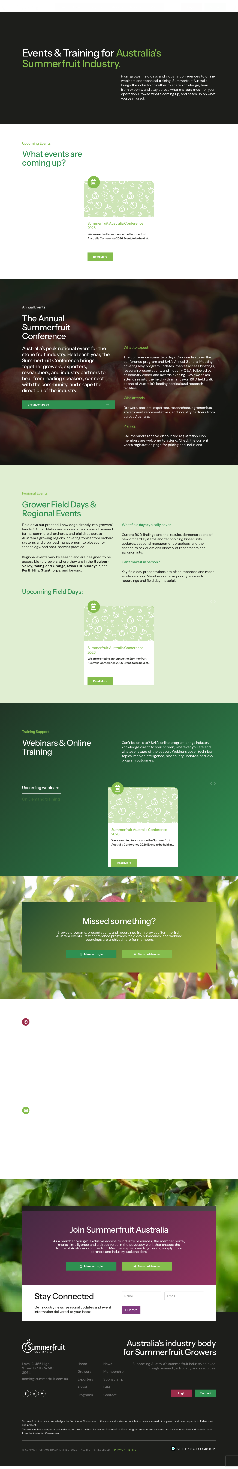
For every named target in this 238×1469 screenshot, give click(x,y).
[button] (211, 177)
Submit (131, 1312)
